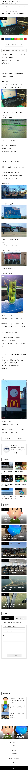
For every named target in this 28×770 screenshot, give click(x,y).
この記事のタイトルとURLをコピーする (14, 44)
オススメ (14, 750)
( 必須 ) (9, 626)
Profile (14, 748)
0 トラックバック (20, 618)
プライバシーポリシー (14, 758)
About (14, 745)
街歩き (5, 509)
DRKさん (3, 81)
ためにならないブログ (14, 742)
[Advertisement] (14, 675)
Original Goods (14, 755)
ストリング (5, 560)
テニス (4, 18)
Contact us (14, 753)
